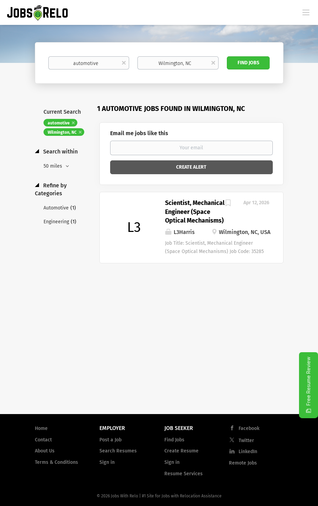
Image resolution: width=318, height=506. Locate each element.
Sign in (107, 462)
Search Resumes (118, 451)
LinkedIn (248, 452)
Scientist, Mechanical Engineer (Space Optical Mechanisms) (194, 211)
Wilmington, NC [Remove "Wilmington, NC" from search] (62, 132)
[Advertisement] (159, 353)
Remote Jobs (243, 463)
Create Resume (181, 451)
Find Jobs (248, 63)
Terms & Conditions (56, 462)
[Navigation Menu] (305, 12)
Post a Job (110, 440)
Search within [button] (60, 151)
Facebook (249, 428)
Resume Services (183, 474)
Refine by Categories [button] (51, 189)
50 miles (54, 166)
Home (41, 428)
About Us (45, 451)
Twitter (246, 440)
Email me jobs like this (139, 133)
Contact (43, 440)
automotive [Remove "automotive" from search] (59, 123)
